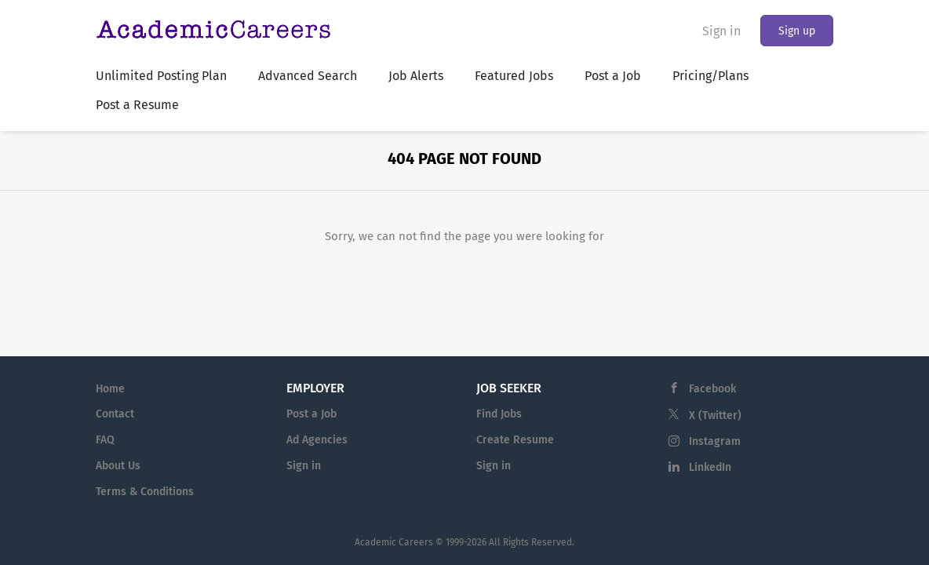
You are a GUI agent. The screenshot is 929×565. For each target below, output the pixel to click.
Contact (115, 414)
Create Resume (515, 440)
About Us (118, 465)
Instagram (715, 441)
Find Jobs (499, 414)
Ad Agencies (317, 440)
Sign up (796, 31)
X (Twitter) (715, 415)
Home (110, 389)
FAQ (105, 440)
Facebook (712, 389)
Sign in (721, 31)
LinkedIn (710, 467)
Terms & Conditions (145, 491)
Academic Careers (394, 542)
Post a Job (311, 414)
